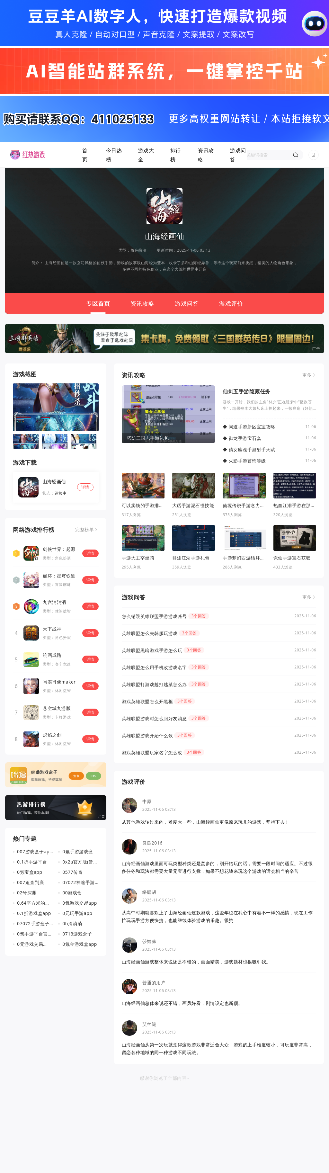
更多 (307, 375)
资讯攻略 (206, 155)
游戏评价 (231, 303)
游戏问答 (238, 155)
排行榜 (175, 155)
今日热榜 (114, 155)
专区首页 (98, 303)
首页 (85, 155)
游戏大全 (146, 155)
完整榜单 (84, 529)
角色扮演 (138, 250)
